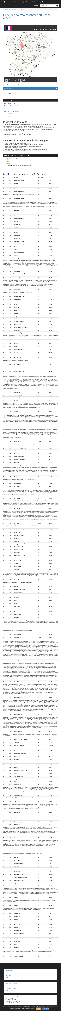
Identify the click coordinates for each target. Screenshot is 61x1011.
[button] (24, 2)
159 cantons (42, 124)
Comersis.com (9, 970)
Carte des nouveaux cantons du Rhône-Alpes (27, 16)
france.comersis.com (10, 2)
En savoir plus (46, 1008)
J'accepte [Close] (38, 1008)
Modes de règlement (8, 116)
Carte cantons (21, 9)
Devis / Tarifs (9, 990)
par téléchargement (13, 105)
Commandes (9, 986)
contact (36, 5)
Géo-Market (8, 975)
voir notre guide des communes (32, 150)
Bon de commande (7, 113)
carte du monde (9, 973)
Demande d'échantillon (9, 108)
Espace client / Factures (11, 983)
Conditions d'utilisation (11, 988)
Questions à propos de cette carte (11, 111)
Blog (7, 977)
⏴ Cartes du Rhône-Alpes (10, 9)
